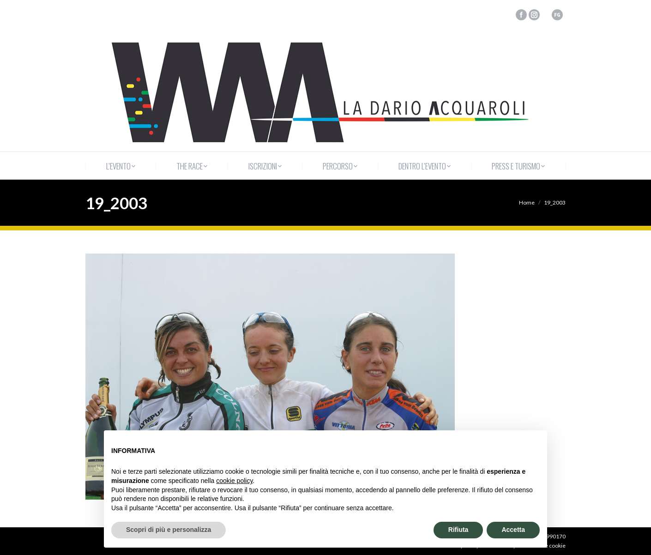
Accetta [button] (513, 529)
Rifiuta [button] (458, 529)
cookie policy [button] (234, 480)
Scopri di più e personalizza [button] (168, 529)
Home (527, 202)
